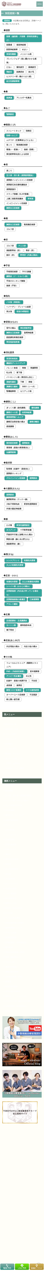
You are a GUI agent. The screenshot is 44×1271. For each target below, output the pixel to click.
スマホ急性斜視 (32, 690)
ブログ (8, 773)
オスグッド (10, 825)
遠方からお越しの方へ (14, 758)
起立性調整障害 (11, 869)
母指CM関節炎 (11, 986)
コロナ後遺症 (11, 893)
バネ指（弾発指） (13, 302)
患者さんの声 (11, 739)
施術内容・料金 (11, 729)
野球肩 (8, 864)
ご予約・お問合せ (12, 763)
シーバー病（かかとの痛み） (17, 800)
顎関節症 (9, 1011)
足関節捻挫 (10, 879)
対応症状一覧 (11, 724)
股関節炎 (9, 947)
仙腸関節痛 (11, 452)
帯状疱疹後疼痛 (12, 342)
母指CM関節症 (22, 311)
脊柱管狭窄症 (11, 898)
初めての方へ (11, 719)
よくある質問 (11, 749)
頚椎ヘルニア (12, 135)
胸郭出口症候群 (11, 859)
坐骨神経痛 (10, 830)
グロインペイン (11, 884)
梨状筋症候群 (11, 937)
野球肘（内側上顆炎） (14, 908)
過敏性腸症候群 (11, 972)
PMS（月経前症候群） (15, 671)
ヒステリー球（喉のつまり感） (18, 1001)
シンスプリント (11, 835)
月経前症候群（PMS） (14, 977)
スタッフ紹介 (11, 734)
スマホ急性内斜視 (12, 991)
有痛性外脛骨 (11, 889)
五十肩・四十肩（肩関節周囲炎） (19, 796)
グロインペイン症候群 (15, 478)
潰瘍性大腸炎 (11, 967)
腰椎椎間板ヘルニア (13, 928)
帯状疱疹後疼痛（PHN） (15, 952)
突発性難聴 (10, 810)
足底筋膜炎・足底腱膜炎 (16, 621)
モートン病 (10, 962)
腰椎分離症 (10, 786)
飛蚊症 (8, 854)
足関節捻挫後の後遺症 (14, 923)
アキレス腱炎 (11, 933)
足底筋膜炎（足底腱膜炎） (16, 942)
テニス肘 (9, 913)
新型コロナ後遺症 (13, 690)
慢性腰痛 (9, 791)
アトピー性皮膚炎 (12, 918)
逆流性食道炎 (11, 844)
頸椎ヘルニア (11, 849)
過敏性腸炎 (11, 382)
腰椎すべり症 (11, 903)
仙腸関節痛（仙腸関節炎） (16, 1006)
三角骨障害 (10, 840)
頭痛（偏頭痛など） (13, 957)
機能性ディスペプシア (14, 815)
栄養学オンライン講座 (14, 768)
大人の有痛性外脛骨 (13, 805)
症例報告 (9, 744)
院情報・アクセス (12, 754)
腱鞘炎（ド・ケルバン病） (16, 996)
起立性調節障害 (12, 81)
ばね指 (8, 874)
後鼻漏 (8, 982)
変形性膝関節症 (11, 820)
